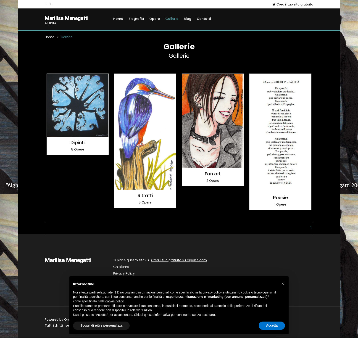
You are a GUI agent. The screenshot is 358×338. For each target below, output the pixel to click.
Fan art (213, 174)
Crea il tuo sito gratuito (293, 4)
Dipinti (78, 143)
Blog (187, 18)
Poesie (280, 198)
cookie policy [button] (114, 301)
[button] (282, 283)
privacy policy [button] (212, 292)
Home (118, 18)
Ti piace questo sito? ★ (160, 260)
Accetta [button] (272, 325)
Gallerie (171, 18)
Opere (154, 18)
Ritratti (145, 196)
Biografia (136, 18)
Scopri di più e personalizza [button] (101, 325)
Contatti (204, 18)
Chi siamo (121, 267)
